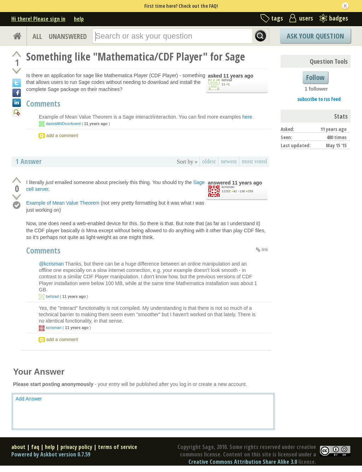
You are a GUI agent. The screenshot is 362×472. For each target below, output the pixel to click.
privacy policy (76, 447)
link (265, 249)
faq (35, 447)
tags (277, 18)
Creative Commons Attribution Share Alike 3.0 (242, 462)
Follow (315, 77)
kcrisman (228, 187)
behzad (227, 80)
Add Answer (29, 399)
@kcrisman (51, 264)
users (306, 18)
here (247, 117)
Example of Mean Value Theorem (62, 203)
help (79, 19)
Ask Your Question (315, 36)
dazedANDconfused (63, 123)
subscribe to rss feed (319, 99)
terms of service (117, 447)
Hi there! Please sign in (38, 19)
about (18, 447)
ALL (37, 36)
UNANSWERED (68, 36)
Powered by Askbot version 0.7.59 (50, 454)
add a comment (62, 135)
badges (338, 18)
